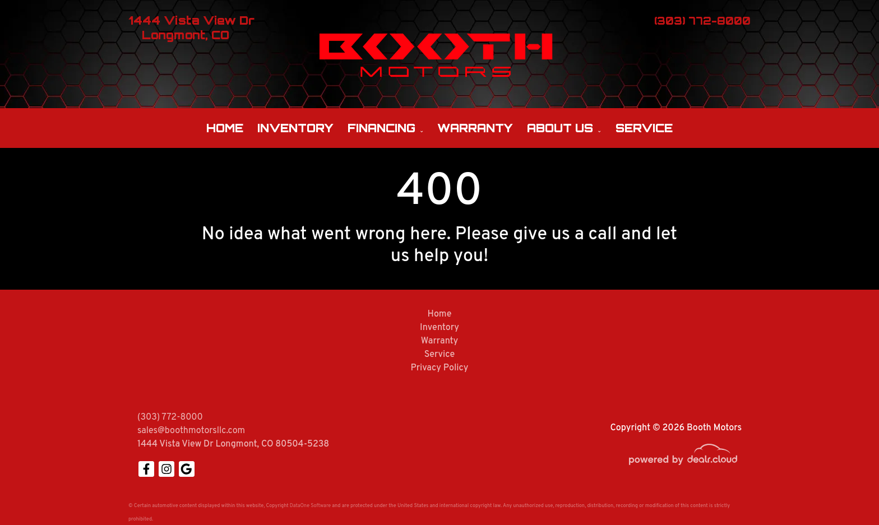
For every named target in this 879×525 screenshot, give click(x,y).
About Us (560, 128)
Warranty (475, 128)
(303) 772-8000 (170, 417)
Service (644, 128)
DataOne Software (310, 506)
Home (224, 128)
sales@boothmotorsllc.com (191, 430)
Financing (381, 128)
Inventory (295, 128)
